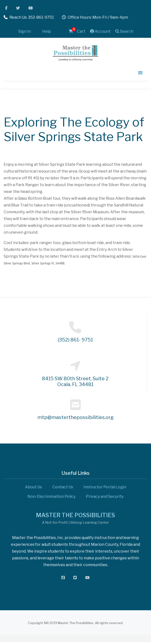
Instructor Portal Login (105, 487)
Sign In (24, 31)
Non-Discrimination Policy (51, 496)
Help (46, 31)
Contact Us (62, 487)
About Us (33, 487)
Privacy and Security (105, 496)
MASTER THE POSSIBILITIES (75, 515)
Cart (77, 31)
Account (100, 31)
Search (124, 31)
